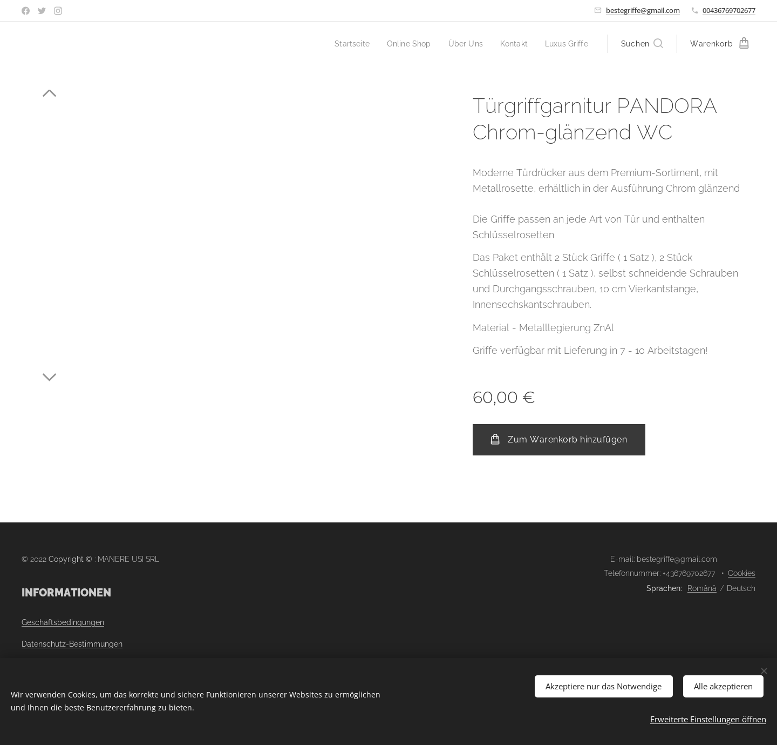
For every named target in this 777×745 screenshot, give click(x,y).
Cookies (741, 573)
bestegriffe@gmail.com (643, 10)
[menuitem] (342, 43)
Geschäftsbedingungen (63, 622)
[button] (642, 43)
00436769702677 (729, 10)
